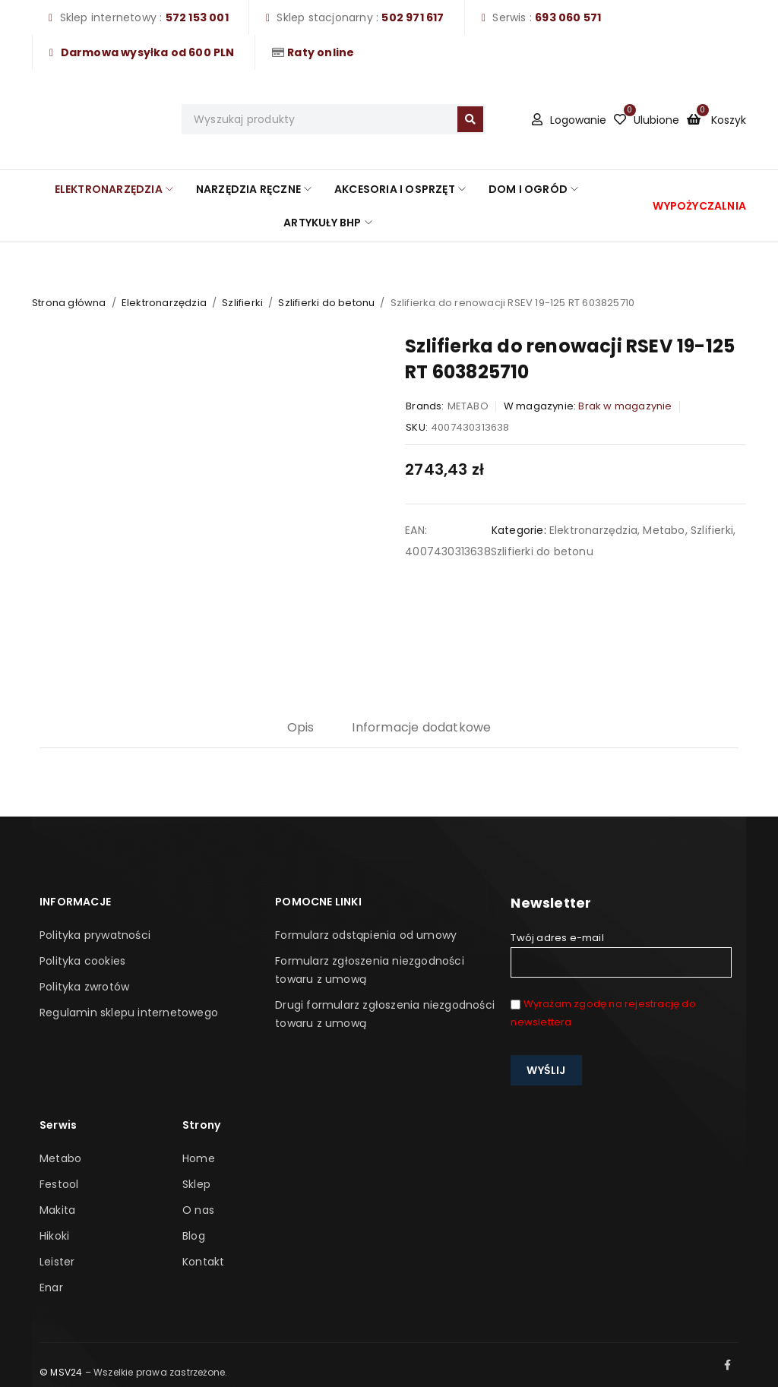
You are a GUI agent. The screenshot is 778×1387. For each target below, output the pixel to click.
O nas (198, 1210)
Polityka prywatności (95, 935)
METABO (468, 406)
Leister (57, 1261)
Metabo (664, 530)
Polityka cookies (82, 960)
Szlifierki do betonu (326, 302)
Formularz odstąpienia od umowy (366, 935)
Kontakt (203, 1261)
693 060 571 (568, 17)
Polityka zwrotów (84, 986)
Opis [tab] (301, 727)
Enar (51, 1287)
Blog (193, 1235)
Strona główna (69, 302)
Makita (57, 1210)
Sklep (196, 1184)
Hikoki (54, 1235)
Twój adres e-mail (621, 954)
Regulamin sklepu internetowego (129, 1012)
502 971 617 (412, 17)
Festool (59, 1184)
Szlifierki (242, 302)
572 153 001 (197, 17)
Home (198, 1158)
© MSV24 (61, 1372)
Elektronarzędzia (164, 302)
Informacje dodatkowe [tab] (421, 727)
